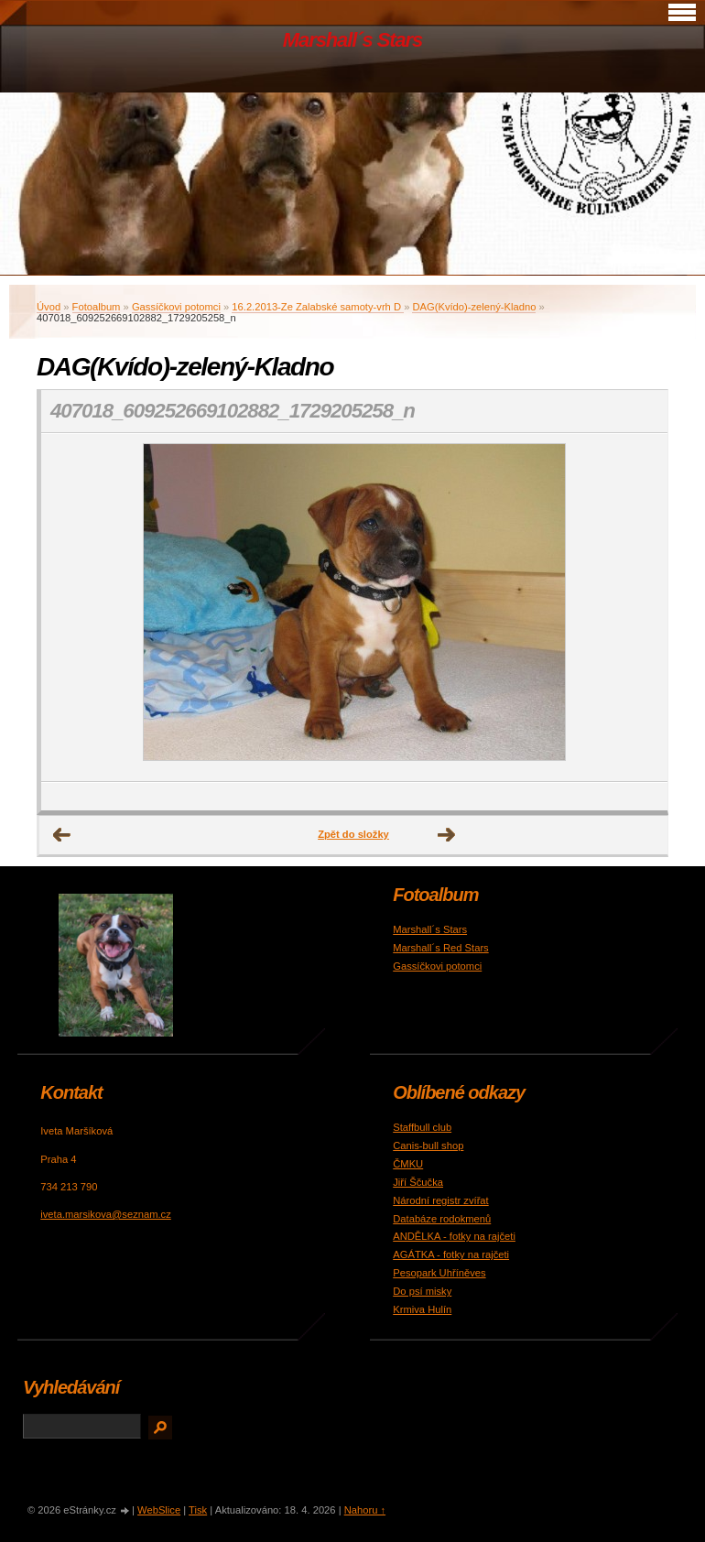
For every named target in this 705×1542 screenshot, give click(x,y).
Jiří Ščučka (418, 1182)
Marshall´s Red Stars (440, 947)
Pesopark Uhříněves (439, 1272)
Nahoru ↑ (364, 1509)
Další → (447, 835)
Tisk (198, 1509)
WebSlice (158, 1509)
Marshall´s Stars (352, 39)
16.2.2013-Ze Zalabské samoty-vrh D (318, 306)
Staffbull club (422, 1127)
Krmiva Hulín (422, 1309)
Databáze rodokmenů (442, 1218)
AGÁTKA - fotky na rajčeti (451, 1254)
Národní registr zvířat (440, 1200)
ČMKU (408, 1163)
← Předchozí (62, 835)
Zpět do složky (353, 834)
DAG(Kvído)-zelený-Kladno (474, 306)
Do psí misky (422, 1291)
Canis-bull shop (428, 1145)
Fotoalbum (96, 306)
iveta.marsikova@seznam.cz (105, 1214)
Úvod (48, 306)
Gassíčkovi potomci (176, 306)
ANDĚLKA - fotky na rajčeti (454, 1236)
